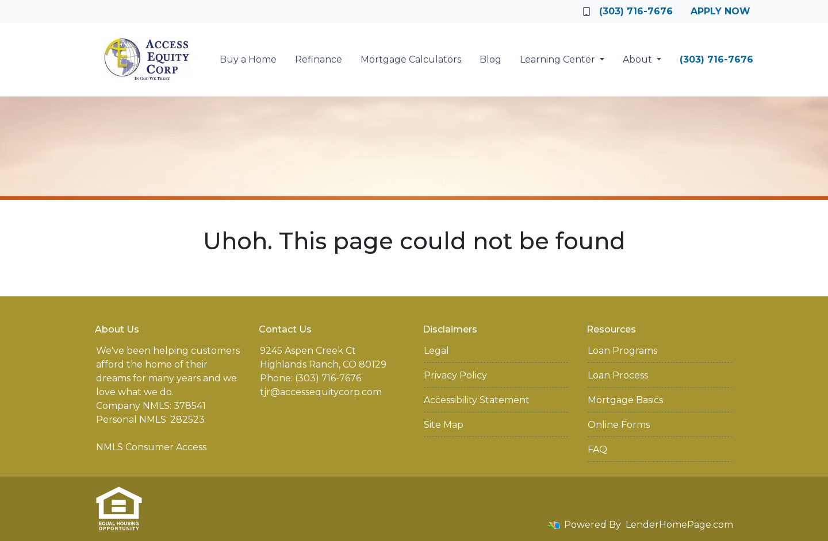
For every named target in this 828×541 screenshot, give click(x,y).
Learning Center (558, 59)
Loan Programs (622, 350)
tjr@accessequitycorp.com (321, 392)
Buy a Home (248, 59)
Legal (436, 350)
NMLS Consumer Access (151, 447)
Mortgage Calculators (411, 59)
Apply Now (720, 11)
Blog (490, 59)
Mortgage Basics (625, 400)
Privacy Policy (455, 375)
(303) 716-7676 (628, 11)
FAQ (597, 449)
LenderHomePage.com (679, 524)
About (638, 59)
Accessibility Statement (477, 400)
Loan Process (618, 375)
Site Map (443, 424)
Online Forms (619, 424)
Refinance (318, 59)
